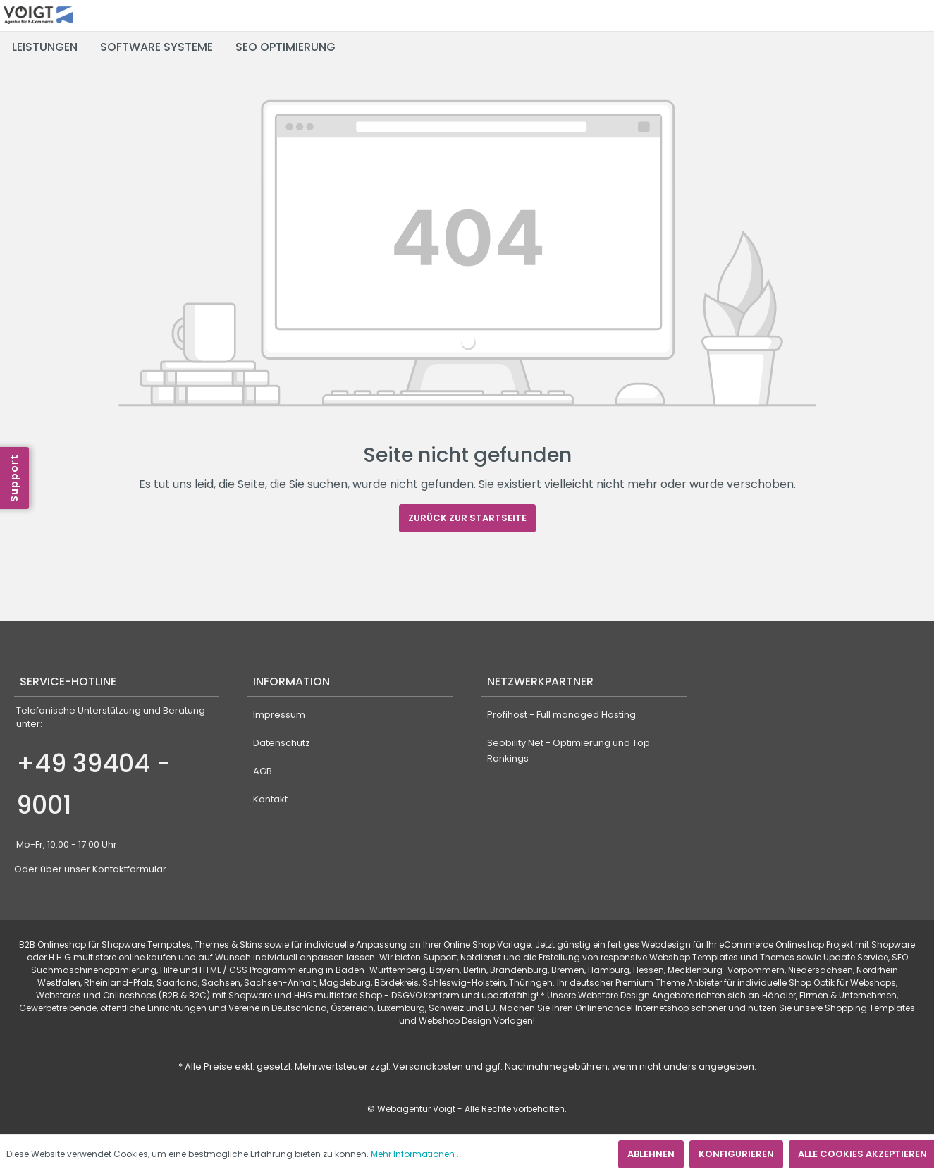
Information (291, 681)
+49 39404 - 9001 (93, 784)
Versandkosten (428, 1066)
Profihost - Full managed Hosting (561, 714)
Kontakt (270, 799)
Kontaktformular (129, 869)
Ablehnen (651, 1154)
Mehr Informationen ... (417, 1154)
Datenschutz (281, 743)
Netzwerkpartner (540, 681)
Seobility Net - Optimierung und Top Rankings (568, 750)
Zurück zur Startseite (467, 518)
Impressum (279, 714)
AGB (262, 771)
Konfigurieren (736, 1154)
